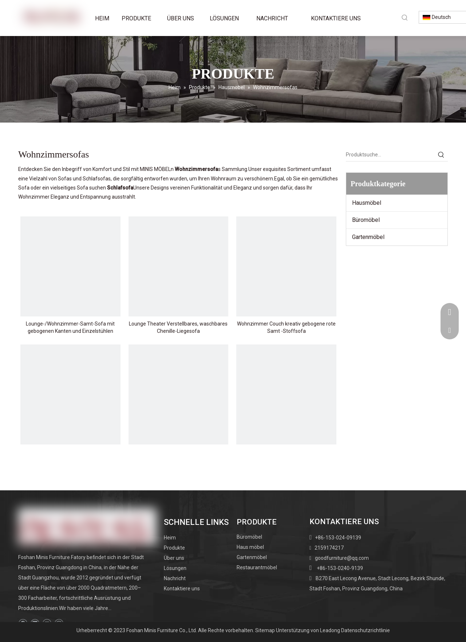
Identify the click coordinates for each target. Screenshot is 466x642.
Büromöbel (366, 219)
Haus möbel (250, 547)
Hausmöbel (366, 202)
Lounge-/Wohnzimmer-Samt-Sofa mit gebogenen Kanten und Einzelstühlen (70, 327)
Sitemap (265, 630)
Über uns (174, 558)
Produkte (174, 548)
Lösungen (175, 568)
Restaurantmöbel (257, 567)
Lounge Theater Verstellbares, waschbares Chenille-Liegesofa (178, 327)
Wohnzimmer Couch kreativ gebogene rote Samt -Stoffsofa (286, 327)
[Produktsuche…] (390, 154)
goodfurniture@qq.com (342, 558)
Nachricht (175, 578)
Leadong (330, 630)
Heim (170, 538)
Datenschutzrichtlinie (365, 630)
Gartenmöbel (368, 237)
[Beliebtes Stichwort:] (404, 17)
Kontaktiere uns (182, 588)
